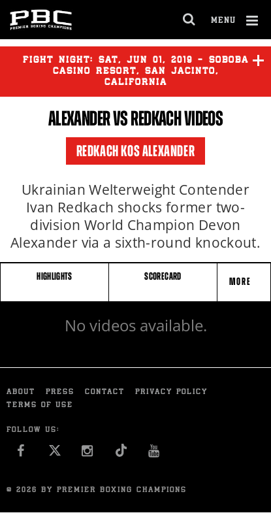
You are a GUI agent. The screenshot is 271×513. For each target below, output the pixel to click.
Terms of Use (40, 405)
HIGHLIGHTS (54, 276)
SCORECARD (162, 276)
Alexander (79, 118)
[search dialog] (190, 19)
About (21, 392)
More (241, 281)
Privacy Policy (171, 392)
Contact (105, 392)
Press (60, 392)
